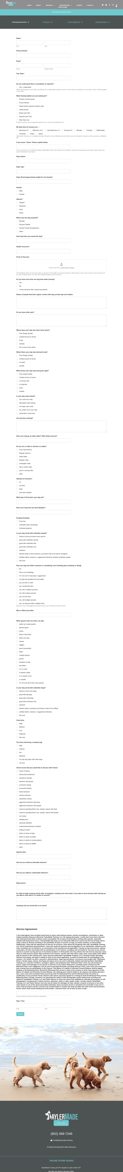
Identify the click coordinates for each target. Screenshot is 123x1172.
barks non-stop (24, 638)
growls (21, 659)
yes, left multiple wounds (27, 600)
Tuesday (89, 130)
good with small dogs (26, 698)
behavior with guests (26, 781)
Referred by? (21, 883)
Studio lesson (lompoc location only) (31, 106)
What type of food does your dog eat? (30, 497)
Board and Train (24, 113)
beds (21, 489)
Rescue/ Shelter (24, 224)
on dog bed (23, 384)
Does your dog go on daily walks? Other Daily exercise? (36, 436)
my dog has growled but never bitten (31, 579)
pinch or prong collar (26, 470)
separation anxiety (25, 799)
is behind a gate (24, 672)
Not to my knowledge (26, 572)
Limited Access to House (27, 337)
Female (21, 194)
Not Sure (22, 560)
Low (20, 730)
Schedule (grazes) (25, 528)
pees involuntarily (25, 648)
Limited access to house (27, 359)
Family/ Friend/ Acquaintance (29, 228)
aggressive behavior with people (30, 805)
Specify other (21, 852)
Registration (66, 5)
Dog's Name (21, 156)
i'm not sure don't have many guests (31, 683)
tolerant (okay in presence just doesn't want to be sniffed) (38, 708)
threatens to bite (24, 662)
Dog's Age (20, 167)
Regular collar (24, 460)
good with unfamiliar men (27, 547)
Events (79, 5)
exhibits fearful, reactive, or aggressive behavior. (35, 712)
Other (21, 231)
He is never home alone (27, 347)
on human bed (24, 381)
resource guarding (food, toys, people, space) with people (38, 812)
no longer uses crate (26, 406)
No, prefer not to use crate (28, 410)
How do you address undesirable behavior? (32, 873)
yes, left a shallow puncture (28, 589)
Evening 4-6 (68, 130)
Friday (32, 134)
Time (45, 1009)
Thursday (22, 134)
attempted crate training (27, 403)
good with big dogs (25, 694)
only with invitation (25, 492)
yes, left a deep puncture (27, 593)
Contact (90, 5)
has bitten (22, 665)
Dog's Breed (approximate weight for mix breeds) (34, 177)
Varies (41, 134)
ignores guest (23, 627)
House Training (24, 771)
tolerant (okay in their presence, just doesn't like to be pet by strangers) (43, 554)
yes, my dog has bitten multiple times (31, 603)
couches (22, 485)
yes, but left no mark (26, 582)
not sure (22, 763)
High (20, 723)
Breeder (22, 221)
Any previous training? (24, 418)
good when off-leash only (27, 701)
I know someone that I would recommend (33, 289)
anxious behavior (25, 795)
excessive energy (25, 785)
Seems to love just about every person (32, 536)
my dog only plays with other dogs (30, 759)
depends (22, 756)
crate (21, 388)
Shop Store (62, 7)
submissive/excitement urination (30, 826)
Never (21, 213)
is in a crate (23, 669)
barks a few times (25, 634)
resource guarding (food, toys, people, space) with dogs (38, 809)
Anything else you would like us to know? (31, 905)
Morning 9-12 (23, 130)
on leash (22, 362)
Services (50, 5)
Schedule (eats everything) (28, 525)
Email (18, 69)
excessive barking (25, 788)
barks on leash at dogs (27, 833)
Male (21, 191)
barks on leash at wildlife (27, 844)
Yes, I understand (25, 87)
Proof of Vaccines (22, 257)
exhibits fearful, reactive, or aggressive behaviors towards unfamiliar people (45, 557)
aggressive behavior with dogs (29, 802)
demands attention (25, 823)
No (20, 286)
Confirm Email (48, 69)
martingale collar (24, 463)
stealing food (23, 819)
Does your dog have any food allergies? (30, 507)
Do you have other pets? (25, 312)
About (38, 5)
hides (21, 652)
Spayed (21, 202)
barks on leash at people (27, 837)
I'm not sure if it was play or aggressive (32, 576)
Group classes (24, 102)
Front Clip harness (25, 450)
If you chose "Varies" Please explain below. (32, 142)
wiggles (21, 645)
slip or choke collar (25, 467)
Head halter (23, 456)
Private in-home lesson (27, 99)
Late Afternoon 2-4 (53, 130)
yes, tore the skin (25, 596)
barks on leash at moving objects (30, 840)
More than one (24, 120)
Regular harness (24, 453)
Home (29, 5)
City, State (20, 73)
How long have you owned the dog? (29, 236)
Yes (20, 282)
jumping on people (25, 778)
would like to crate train (27, 413)
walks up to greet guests (27, 624)
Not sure (22, 715)
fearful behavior (24, 792)
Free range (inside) (25, 374)
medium (22, 749)
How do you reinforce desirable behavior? (31, 862)
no (20, 482)
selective (22, 550)
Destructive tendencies (27, 774)
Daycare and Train (25, 116)
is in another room (25, 676)
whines (21, 641)
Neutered (22, 206)
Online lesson (24, 109)
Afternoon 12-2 (38, 130)
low (20, 752)
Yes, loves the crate (26, 399)
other (21, 474)
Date (17, 1009)
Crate (21, 340)
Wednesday (101, 130)
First (17, 46)
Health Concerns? (23, 246)
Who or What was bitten (25, 610)
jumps (21, 631)
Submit (20, 1014)
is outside (22, 679)
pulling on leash (24, 830)
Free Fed (22, 521)
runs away (22, 816)
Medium (22, 727)
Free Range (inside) (26, 333)
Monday (79, 130)
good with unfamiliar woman (28, 540)
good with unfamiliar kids (27, 543)
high (20, 745)
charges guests (24, 655)
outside (21, 366)
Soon (21, 209)
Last (45, 46)
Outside (22, 344)
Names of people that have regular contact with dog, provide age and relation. (44, 294)
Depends (22, 734)
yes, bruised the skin (26, 586)
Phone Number (22, 51)
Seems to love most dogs (28, 691)
